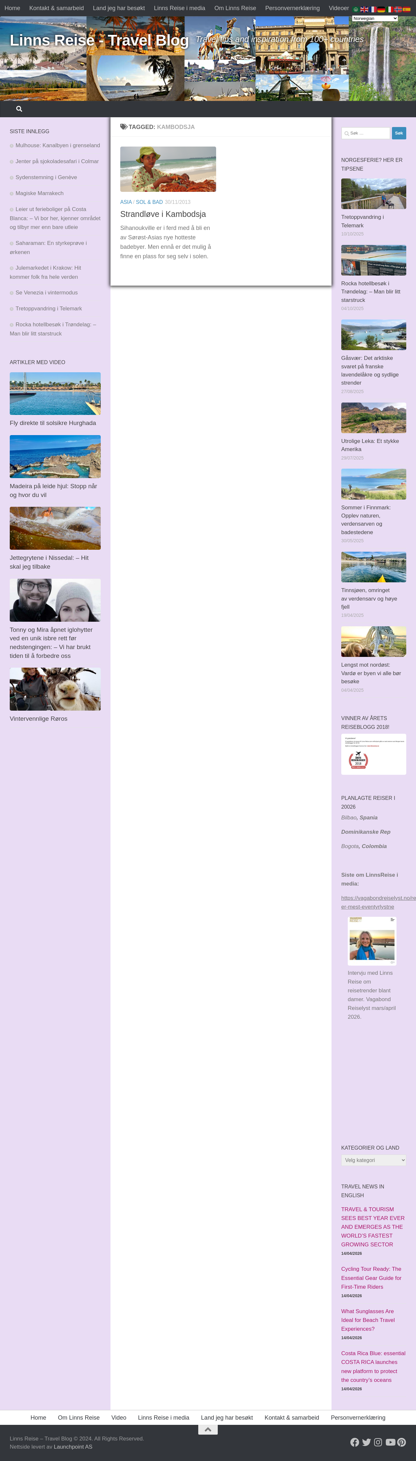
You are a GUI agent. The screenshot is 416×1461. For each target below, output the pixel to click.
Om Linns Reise (235, 8)
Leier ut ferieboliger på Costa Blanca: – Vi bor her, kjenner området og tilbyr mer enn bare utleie (55, 218)
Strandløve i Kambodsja (163, 214)
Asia (126, 202)
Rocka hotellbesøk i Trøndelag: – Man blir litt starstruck (370, 291)
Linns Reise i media (179, 8)
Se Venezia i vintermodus (47, 293)
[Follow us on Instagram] (378, 1442)
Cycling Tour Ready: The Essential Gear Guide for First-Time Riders (371, 1278)
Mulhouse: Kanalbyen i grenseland (58, 145)
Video (118, 1417)
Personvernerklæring (292, 8)
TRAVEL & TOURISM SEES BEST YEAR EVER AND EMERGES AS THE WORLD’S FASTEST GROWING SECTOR (373, 1227)
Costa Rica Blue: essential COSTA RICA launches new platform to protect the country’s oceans (373, 1366)
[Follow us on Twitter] (366, 1442)
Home (12, 8)
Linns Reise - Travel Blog (99, 40)
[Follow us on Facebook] (354, 1442)
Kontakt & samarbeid (56, 8)
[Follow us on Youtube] (390, 1442)
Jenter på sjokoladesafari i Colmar (57, 161)
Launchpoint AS (73, 1447)
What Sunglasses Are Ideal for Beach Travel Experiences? (368, 1320)
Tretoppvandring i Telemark (49, 308)
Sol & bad (149, 202)
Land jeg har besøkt (119, 8)
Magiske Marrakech (40, 193)
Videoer (339, 8)
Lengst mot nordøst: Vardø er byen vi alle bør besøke (371, 673)
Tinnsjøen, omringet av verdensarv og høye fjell (369, 598)
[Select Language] (375, 18)
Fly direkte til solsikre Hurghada (54, 422)
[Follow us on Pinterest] (401, 1442)
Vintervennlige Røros (39, 718)
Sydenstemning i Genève (47, 177)
